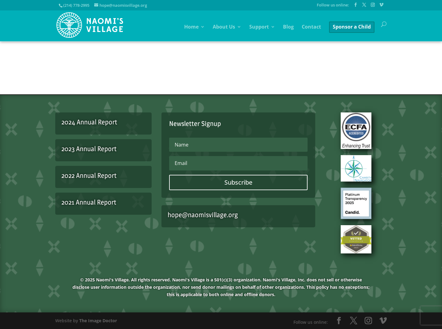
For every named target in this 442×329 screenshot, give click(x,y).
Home (191, 27)
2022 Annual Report (89, 175)
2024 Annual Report (89, 122)
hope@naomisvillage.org (203, 215)
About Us (224, 27)
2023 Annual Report (89, 149)
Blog (288, 27)
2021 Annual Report (88, 202)
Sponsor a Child (352, 26)
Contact (311, 27)
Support (259, 27)
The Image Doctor (98, 320)
